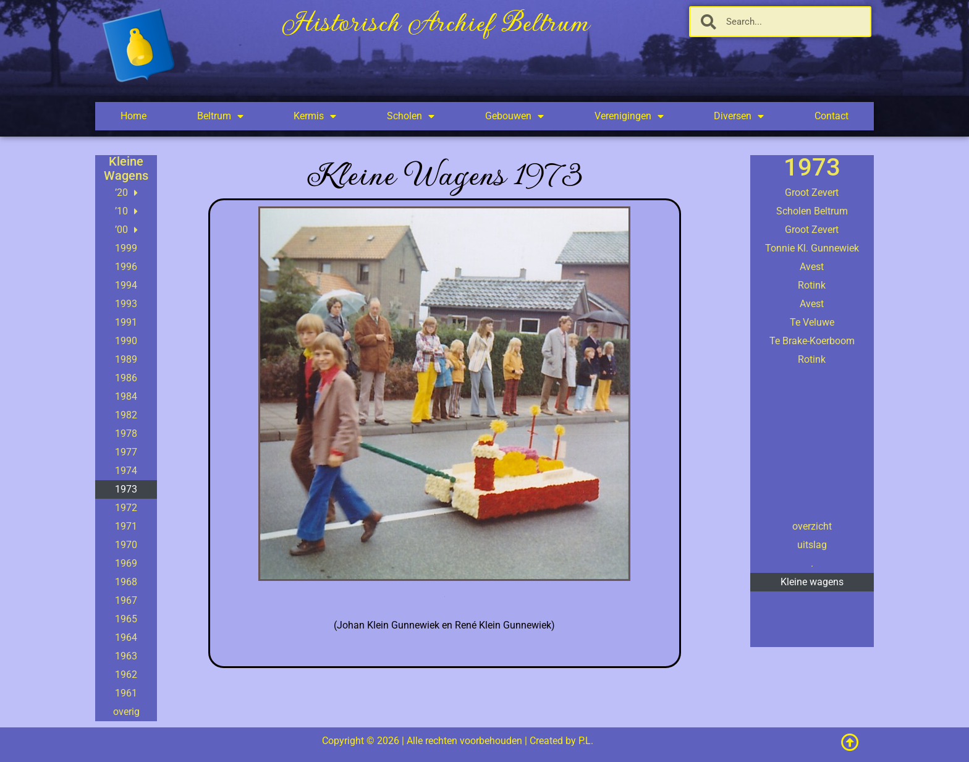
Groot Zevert (812, 192)
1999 (126, 248)
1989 (126, 359)
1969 (126, 563)
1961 (126, 693)
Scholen (410, 116)
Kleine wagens (812, 582)
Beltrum (220, 116)
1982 (126, 415)
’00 (126, 230)
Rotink (812, 285)
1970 (126, 545)
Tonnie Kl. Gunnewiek (812, 248)
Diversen (739, 116)
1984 (126, 396)
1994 (126, 285)
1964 (126, 637)
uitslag (812, 545)
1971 (126, 526)
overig (126, 712)
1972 (126, 508)
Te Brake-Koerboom (812, 341)
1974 (126, 470)
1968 (126, 582)
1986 (126, 378)
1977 (126, 452)
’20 (126, 193)
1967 (126, 600)
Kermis (315, 116)
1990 (126, 341)
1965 (126, 619)
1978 (126, 433)
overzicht (812, 526)
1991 (126, 322)
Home (133, 116)
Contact (831, 116)
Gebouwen (514, 116)
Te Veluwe (812, 322)
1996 (126, 267)
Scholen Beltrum (812, 211)
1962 (126, 674)
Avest (812, 267)
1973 (126, 489)
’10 (126, 211)
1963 (126, 656)
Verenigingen (629, 116)
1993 (126, 304)
